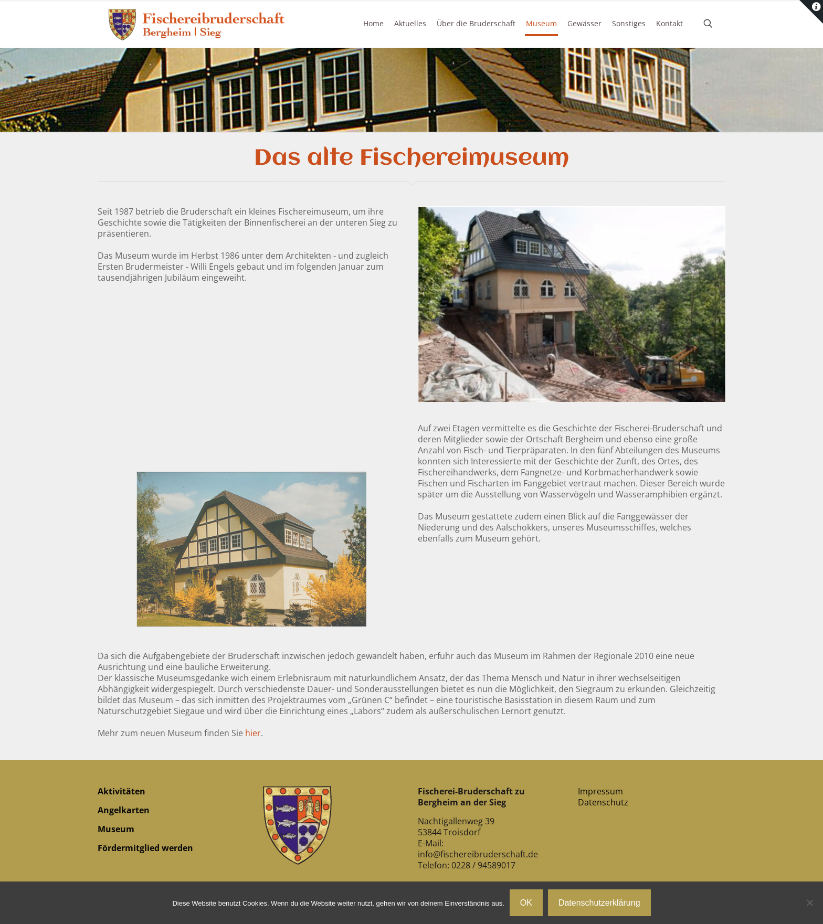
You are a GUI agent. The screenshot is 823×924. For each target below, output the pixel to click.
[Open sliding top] (811, 12)
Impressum (600, 791)
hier (253, 733)
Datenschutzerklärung (599, 902)
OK (526, 902)
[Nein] (810, 902)
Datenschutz (603, 802)
